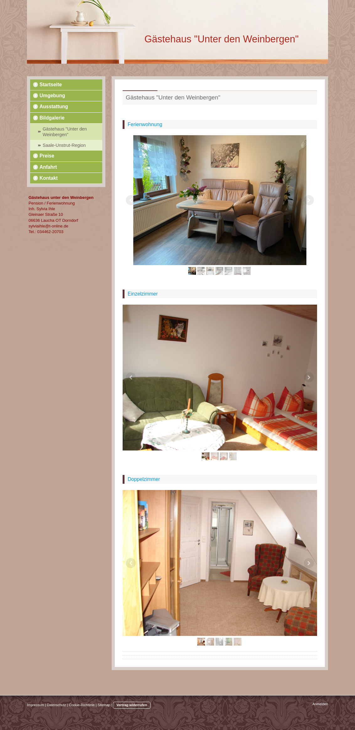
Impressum (35, 705)
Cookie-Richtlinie (82, 705)
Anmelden (320, 704)
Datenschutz (56, 705)
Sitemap (104, 705)
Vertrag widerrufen (131, 705)
